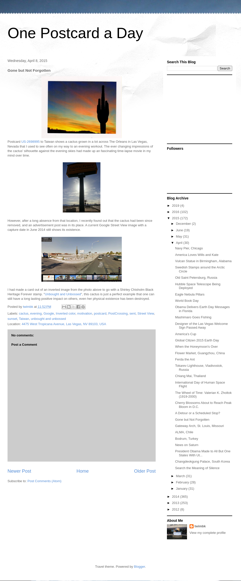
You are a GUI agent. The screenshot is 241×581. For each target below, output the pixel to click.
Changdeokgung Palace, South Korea (202, 461)
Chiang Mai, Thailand (190, 376)
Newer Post (19, 471)
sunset (12, 319)
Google (48, 313)
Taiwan (24, 319)
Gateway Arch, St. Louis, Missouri (199, 426)
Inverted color (65, 313)
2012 (176, 509)
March (181, 476)
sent (133, 313)
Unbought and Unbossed (63, 294)
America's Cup (185, 334)
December (184, 224)
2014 (176, 496)
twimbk (200, 526)
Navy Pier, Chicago (189, 248)
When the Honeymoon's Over (196, 346)
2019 (176, 205)
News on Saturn (186, 445)
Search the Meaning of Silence (197, 468)
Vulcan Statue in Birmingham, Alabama (203, 261)
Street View (146, 313)
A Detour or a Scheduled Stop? (197, 413)
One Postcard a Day (75, 33)
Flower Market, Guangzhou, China (200, 353)
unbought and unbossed (48, 319)
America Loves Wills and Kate (196, 255)
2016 (176, 212)
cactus (24, 313)
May (179, 236)
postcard (100, 313)
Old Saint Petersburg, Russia (196, 277)
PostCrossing (118, 313)
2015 (176, 218)
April (180, 243)
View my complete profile (208, 533)
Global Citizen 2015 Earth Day (197, 340)
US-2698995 (30, 141)
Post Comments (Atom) (45, 481)
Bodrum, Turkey (186, 439)
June (180, 230)
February (183, 482)
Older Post (145, 471)
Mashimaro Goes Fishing (193, 317)
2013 (176, 503)
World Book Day (187, 301)
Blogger (139, 566)
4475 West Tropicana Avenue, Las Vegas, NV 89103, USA (64, 324)
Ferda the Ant (185, 359)
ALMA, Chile (184, 432)
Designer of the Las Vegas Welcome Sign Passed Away (201, 326)
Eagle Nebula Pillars (189, 294)
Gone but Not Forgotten (192, 419)
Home (83, 471)
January (182, 488)
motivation (84, 313)
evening (36, 313)
